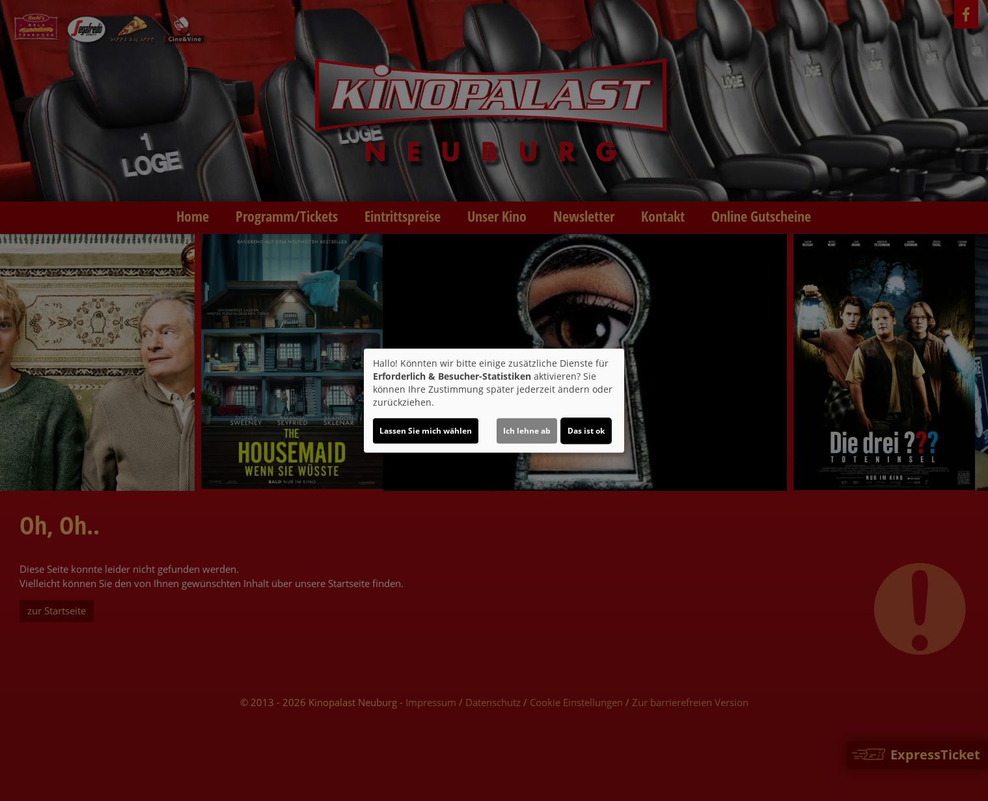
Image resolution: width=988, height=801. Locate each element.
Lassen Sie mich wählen (425, 430)
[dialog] (494, 400)
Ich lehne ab (527, 430)
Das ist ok (586, 430)
